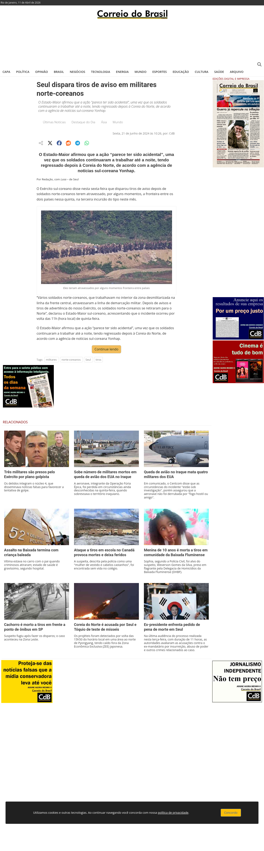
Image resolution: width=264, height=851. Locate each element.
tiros (98, 359)
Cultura (201, 72)
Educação (181, 72)
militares (51, 359)
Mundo (140, 72)
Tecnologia (100, 72)
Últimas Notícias (54, 122)
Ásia (104, 122)
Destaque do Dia (83, 122)
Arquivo (236, 72)
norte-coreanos (71, 359)
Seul (88, 359)
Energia (122, 72)
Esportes (159, 72)
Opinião (41, 72)
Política (22, 72)
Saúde (219, 72)
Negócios (77, 72)
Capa (6, 72)
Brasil (59, 72)
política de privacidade (173, 813)
